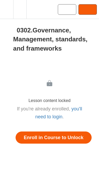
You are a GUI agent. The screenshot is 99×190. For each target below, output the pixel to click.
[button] (6, 9)
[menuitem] (19, 9)
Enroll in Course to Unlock (53, 137)
